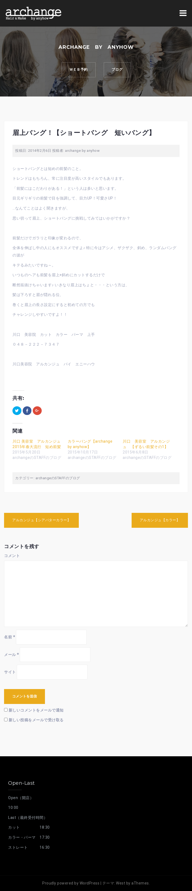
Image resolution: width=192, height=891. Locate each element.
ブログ (117, 70)
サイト (10, 672)
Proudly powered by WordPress (70, 883)
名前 (9, 637)
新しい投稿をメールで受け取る (36, 720)
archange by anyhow (82, 151)
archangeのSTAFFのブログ (57, 478)
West (120, 883)
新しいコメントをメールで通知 (36, 710)
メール (11, 654)
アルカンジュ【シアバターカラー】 (41, 520)
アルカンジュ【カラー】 (160, 520)
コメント (12, 556)
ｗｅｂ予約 (78, 70)
